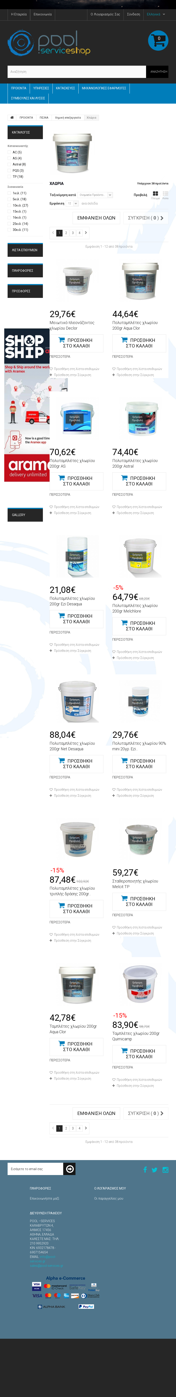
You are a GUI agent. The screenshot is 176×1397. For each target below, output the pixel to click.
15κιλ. (19, 211)
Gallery (18, 662)
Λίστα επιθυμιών (24, 250)
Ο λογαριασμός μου (110, 1188)
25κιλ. (20, 224)
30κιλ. (20, 230)
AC (17, 152)
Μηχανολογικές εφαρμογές (104, 88)
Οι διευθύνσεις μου (108, 1234)
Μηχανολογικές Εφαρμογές (24, 677)
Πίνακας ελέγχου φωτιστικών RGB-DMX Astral (24, 395)
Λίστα (165, 195)
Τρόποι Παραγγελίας (27, 313)
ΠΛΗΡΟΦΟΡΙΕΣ (22, 300)
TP (18, 176)
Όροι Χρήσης (21, 320)
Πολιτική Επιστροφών (46, 1248)
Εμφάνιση (57, 203)
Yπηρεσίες (41, 88)
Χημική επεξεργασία (68, 117)
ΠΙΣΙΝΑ (44, 117)
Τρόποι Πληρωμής (25, 334)
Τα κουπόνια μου (106, 1257)
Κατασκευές (65, 88)
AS (17, 158)
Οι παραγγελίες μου (108, 1198)
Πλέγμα (155, 195)
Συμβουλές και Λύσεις (28, 98)
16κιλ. (19, 217)
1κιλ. (19, 193)
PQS (18, 170)
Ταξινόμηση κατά (63, 195)
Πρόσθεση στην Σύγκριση (72, 375)
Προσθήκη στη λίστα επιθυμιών (76, 369)
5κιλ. (19, 199)
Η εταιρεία (19, 327)
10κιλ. (20, 205)
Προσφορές (21, 352)
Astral (19, 164)
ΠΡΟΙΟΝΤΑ (18, 88)
